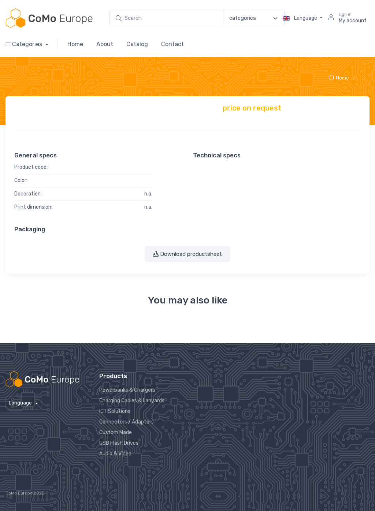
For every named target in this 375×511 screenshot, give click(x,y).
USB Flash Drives (118, 443)
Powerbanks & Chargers (127, 390)
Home (75, 44)
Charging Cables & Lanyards (131, 401)
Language (300, 18)
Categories (24, 44)
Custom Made (115, 432)
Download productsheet (187, 254)
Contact (172, 44)
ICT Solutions (114, 411)
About (104, 44)
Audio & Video (115, 454)
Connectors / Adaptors (126, 422)
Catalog (137, 44)
